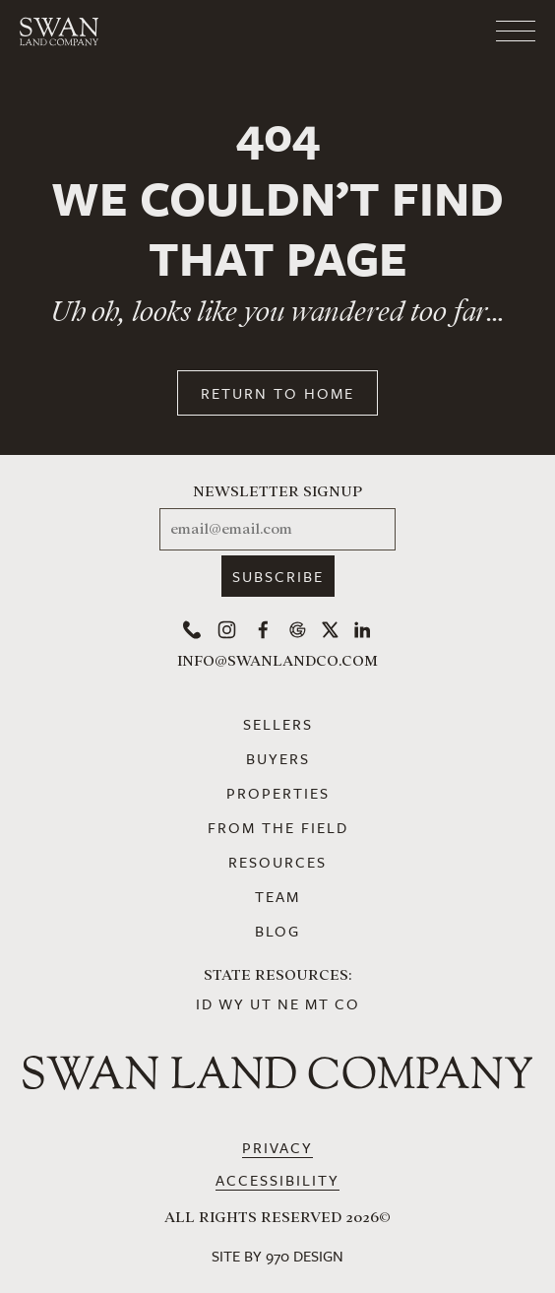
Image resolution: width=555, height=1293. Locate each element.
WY (231, 1003)
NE (289, 1003)
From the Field (278, 827)
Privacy (277, 1147)
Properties (278, 793)
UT (261, 1003)
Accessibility (277, 1180)
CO (347, 1003)
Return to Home (277, 393)
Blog (277, 930)
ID (205, 1003)
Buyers (278, 758)
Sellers (278, 724)
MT (317, 1003)
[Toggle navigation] (437, 31)
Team (277, 896)
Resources (277, 862)
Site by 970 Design (277, 1255)
